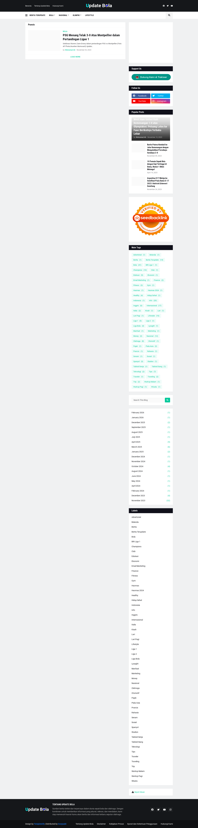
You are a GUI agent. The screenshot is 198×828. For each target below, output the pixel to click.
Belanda (155, 255)
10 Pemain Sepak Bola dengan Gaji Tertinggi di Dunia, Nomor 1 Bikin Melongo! (157, 165)
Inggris (137, 306)
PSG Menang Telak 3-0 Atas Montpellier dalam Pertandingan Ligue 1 (91, 37)
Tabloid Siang (159, 367)
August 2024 (151, 471)
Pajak (137, 346)
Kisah (149, 311)
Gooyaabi (62, 824)
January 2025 (151, 451)
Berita (137, 260)
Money (137, 336)
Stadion (152, 361)
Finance (159, 280)
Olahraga (138, 341)
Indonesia (139, 300)
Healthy (138, 295)
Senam (137, 356)
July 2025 (151, 437)
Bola (137, 265)
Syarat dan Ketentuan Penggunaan (142, 824)
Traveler (138, 377)
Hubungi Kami (58, 6)
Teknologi (139, 372)
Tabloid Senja (140, 367)
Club (154, 270)
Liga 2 (150, 321)
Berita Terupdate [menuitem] (37, 15)
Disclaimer (101, 824)
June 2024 (151, 476)
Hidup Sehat (153, 295)
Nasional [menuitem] (63, 15)
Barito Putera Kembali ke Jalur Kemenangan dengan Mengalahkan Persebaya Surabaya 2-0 (157, 148)
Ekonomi (153, 275)
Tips (152, 372)
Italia (137, 311)
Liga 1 (137, 321)
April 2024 (151, 486)
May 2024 (151, 481)
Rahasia (152, 351)
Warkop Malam (152, 382)
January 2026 (151, 417)
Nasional (152, 336)
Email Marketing (141, 280)
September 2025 (151, 427)
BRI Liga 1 (151, 265)
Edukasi (138, 275)
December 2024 (151, 456)
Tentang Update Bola (42, 6)
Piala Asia (151, 346)
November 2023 (151, 500)
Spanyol (138, 361)
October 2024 (151, 466)
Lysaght (153, 326)
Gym (150, 285)
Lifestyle (153, 316)
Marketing (153, 331)
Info (153, 300)
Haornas (138, 290)
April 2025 (151, 442)
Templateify (39, 824)
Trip (136, 382)
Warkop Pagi (140, 387)
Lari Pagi (138, 316)
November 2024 (151, 461)
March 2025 (151, 447)
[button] (27, 15)
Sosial (151, 356)
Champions (140, 270)
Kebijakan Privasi (116, 824)
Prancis (138, 351)
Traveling (153, 377)
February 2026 (151, 412)
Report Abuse (139, 792)
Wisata (155, 387)
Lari (161, 311)
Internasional (154, 306)
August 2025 (151, 432)
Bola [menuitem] (51, 15)
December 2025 (151, 422)
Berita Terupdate (154, 260)
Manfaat (138, 331)
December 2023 (151, 495)
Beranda (28, 6)
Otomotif (153, 341)
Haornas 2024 (155, 290)
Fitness (138, 285)
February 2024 (151, 491)
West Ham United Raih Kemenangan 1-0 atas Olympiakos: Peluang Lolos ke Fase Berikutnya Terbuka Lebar (150, 126)
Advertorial (139, 255)
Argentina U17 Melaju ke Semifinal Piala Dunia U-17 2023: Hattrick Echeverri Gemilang (158, 182)
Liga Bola (138, 326)
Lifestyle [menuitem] (89, 15)
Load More (75, 57)
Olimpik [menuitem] (76, 15)
